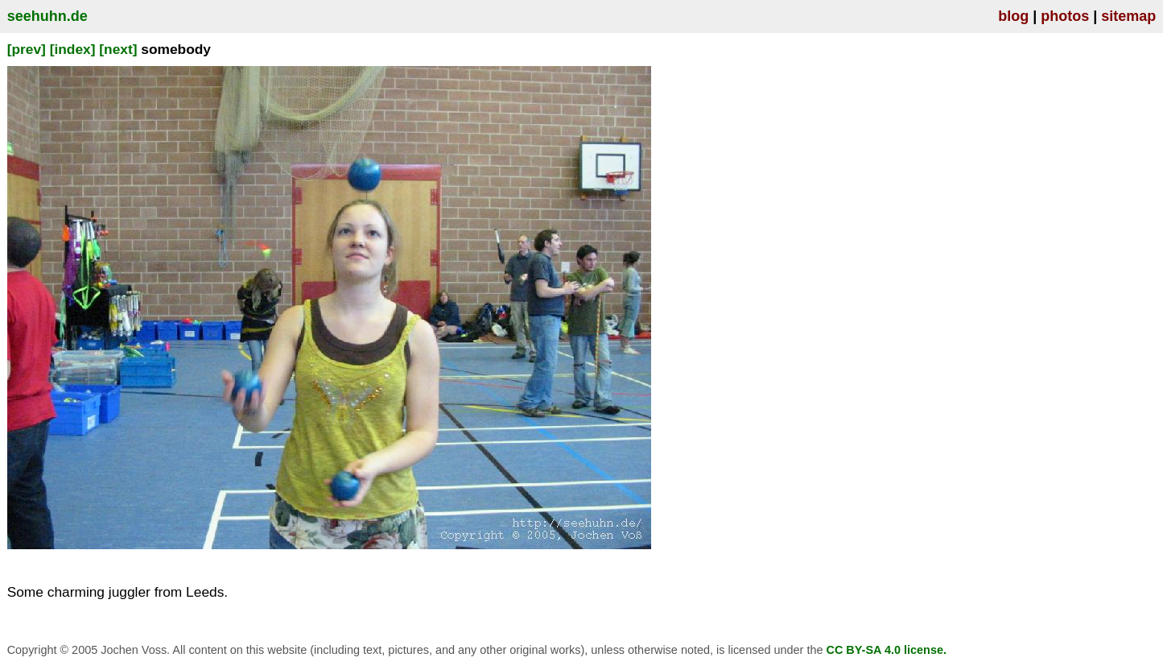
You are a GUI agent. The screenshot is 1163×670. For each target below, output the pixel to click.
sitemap (1128, 16)
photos (1065, 16)
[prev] (26, 49)
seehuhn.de (47, 16)
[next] (118, 49)
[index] (73, 49)
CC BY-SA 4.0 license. (886, 649)
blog (1013, 16)
